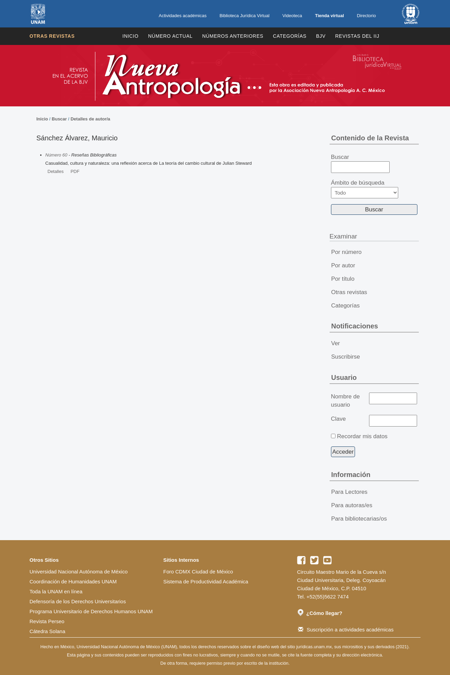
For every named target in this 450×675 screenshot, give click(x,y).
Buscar (59, 118)
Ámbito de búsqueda (364, 188)
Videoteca (292, 15)
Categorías (290, 36)
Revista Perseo (46, 621)
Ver (335, 343)
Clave (338, 419)
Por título (343, 279)
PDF (75, 171)
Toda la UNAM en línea (55, 591)
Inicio (130, 36)
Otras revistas (52, 36)
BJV (321, 36)
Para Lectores (349, 492)
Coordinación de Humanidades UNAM (73, 581)
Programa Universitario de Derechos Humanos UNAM (91, 611)
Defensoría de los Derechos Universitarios (77, 601)
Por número (346, 252)
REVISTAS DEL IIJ (357, 36)
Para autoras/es (351, 505)
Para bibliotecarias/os (359, 518)
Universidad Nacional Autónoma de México (78, 571)
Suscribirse (345, 356)
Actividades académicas (182, 15)
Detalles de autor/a (90, 118)
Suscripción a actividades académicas (345, 629)
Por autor (343, 265)
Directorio (366, 15)
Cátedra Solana (47, 631)
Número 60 (56, 155)
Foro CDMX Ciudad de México (198, 571)
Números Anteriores (232, 36)
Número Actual (170, 36)
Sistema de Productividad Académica (205, 581)
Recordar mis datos (362, 436)
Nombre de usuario (345, 400)
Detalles (56, 171)
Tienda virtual (329, 15)
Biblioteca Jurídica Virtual (245, 15)
